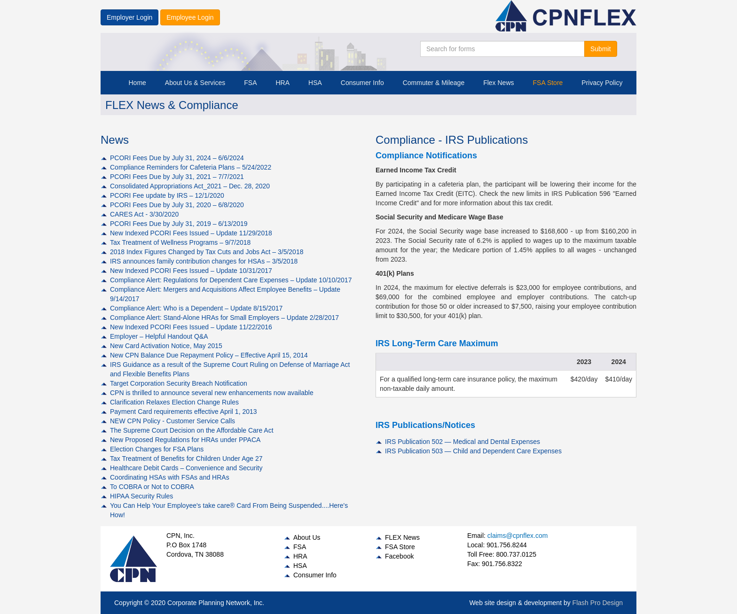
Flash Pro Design (597, 602)
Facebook (399, 556)
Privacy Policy (601, 82)
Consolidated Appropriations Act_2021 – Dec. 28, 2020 (190, 186)
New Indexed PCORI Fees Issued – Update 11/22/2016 (191, 327)
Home (137, 82)
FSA (250, 82)
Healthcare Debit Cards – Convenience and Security (186, 468)
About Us (307, 537)
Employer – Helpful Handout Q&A (159, 336)
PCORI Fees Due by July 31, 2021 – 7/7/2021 (177, 176)
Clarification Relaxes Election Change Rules (174, 402)
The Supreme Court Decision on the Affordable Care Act (192, 430)
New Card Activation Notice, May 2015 (166, 346)
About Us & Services (195, 82)
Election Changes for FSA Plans (157, 449)
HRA (282, 82)
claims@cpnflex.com (517, 535)
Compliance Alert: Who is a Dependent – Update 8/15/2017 (196, 308)
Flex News (498, 82)
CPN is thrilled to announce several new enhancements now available (212, 392)
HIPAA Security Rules (141, 496)
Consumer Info (362, 82)
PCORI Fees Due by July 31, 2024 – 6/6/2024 (177, 158)
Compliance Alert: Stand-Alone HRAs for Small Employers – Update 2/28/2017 (224, 317)
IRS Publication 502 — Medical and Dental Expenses (462, 441)
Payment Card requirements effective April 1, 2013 (183, 411)
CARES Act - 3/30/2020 (144, 214)
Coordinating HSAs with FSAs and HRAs (169, 477)
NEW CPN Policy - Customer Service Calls (172, 421)
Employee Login (189, 17)
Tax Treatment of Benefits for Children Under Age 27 (186, 458)
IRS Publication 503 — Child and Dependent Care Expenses (473, 451)
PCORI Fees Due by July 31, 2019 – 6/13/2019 (179, 223)
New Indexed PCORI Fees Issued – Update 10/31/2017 (191, 270)
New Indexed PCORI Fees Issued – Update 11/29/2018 (191, 233)
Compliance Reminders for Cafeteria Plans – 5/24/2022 (190, 167)
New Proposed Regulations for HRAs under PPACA (185, 439)
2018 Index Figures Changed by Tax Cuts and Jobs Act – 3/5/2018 (206, 252)
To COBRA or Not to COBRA (152, 486)
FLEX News (402, 537)
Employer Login (129, 17)
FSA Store (548, 82)
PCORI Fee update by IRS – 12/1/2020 (167, 195)
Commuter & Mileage (434, 82)
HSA (315, 82)
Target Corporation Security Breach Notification (178, 383)
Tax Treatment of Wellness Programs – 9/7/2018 (180, 242)
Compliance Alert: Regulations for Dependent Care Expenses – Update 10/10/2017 (231, 280)
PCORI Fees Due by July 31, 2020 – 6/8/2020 (177, 205)
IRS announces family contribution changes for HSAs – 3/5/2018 (204, 261)
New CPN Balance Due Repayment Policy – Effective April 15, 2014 (209, 355)
